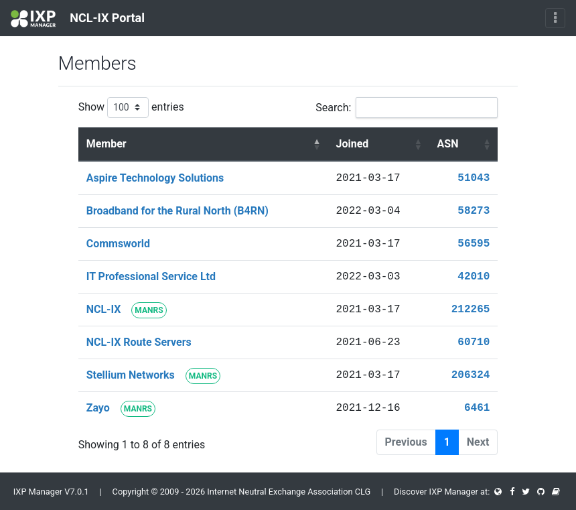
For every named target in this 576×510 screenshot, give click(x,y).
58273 (473, 211)
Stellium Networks (130, 375)
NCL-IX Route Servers (139, 342)
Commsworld (118, 243)
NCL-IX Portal (78, 18)
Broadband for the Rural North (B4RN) (177, 210)
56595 (473, 244)
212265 (470, 310)
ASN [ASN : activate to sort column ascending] (448, 143)
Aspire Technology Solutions (155, 178)
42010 (473, 277)
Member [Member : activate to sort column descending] (106, 143)
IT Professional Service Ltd (151, 276)
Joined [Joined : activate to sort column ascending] (352, 143)
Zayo (98, 407)
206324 (470, 375)
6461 (477, 408)
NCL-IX (103, 309)
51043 (473, 178)
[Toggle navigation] (555, 18)
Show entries (131, 107)
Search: (406, 107)
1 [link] (447, 442)
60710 (473, 342)
